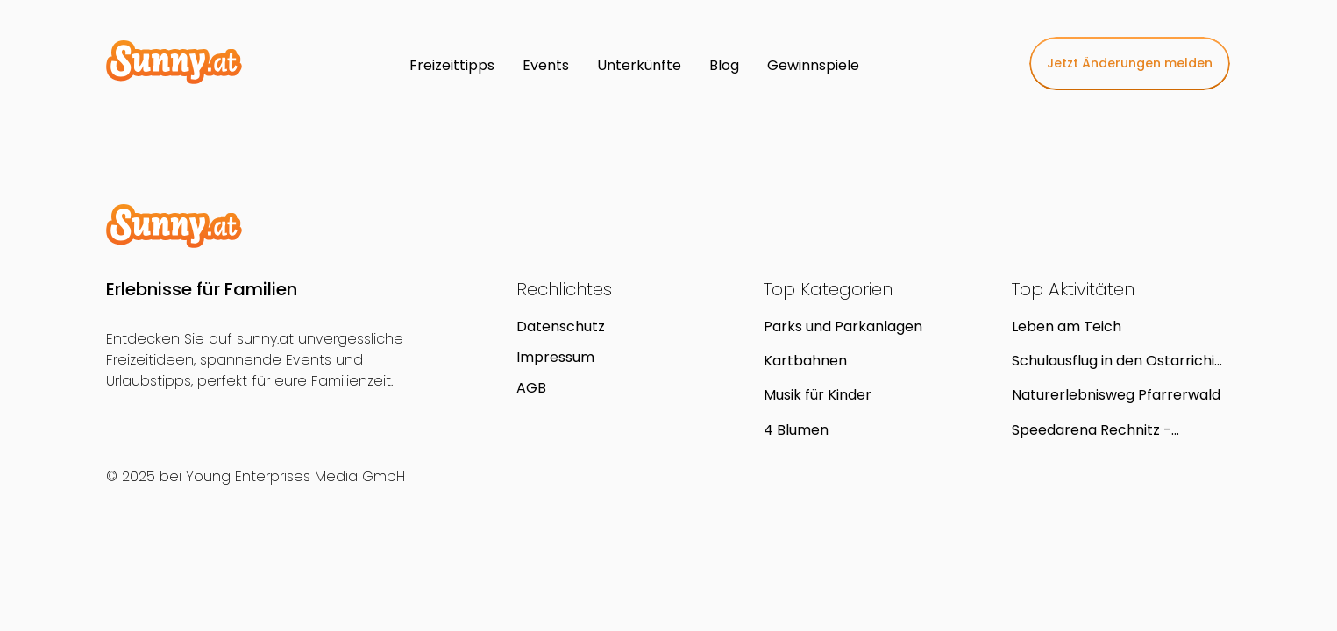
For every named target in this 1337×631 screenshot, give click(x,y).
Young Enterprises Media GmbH (295, 476)
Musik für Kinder (817, 394)
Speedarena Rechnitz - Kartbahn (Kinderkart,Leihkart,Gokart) (1109, 430)
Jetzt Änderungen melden (1130, 63)
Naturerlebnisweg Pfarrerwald (1116, 394)
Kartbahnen (805, 360)
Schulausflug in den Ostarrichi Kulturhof (1113, 360)
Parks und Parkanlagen (843, 326)
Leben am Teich (1066, 326)
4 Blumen (796, 430)
